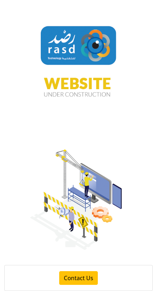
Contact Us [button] (78, 278)
